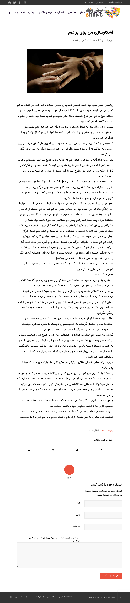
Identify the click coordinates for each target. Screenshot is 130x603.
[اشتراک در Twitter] (77, 450)
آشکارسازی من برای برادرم (90, 32)
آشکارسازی (94, 430)
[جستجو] (9, 12)
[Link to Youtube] (9, 2)
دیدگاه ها (76, 41)
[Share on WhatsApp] (53, 450)
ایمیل (77, 514)
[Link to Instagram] (24, 2)
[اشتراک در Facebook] (101, 450)
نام (78, 503)
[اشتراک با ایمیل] (29, 450)
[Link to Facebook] (19, 2)
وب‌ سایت (76, 526)
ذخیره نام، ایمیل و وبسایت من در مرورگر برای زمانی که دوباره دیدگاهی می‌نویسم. (54, 539)
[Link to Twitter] (14, 2)
